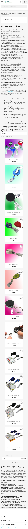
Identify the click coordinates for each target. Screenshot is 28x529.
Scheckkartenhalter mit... (14, 369)
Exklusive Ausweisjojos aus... (14, 212)
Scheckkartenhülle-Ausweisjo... (14, 421)
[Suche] (14, 6)
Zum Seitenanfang (18, 463)
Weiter (23, 459)
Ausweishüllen (9, 91)
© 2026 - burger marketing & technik (11, 527)
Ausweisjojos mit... (14, 159)
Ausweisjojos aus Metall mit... (14, 317)
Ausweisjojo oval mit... (14, 186)
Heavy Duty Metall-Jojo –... (14, 343)
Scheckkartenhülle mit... (14, 395)
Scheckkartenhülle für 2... (14, 447)
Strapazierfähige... (14, 238)
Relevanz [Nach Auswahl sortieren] (14, 133)
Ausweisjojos (7, 19)
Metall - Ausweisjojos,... (14, 264)
